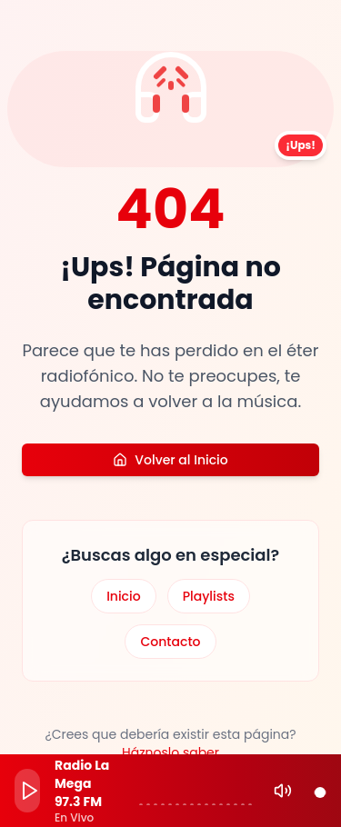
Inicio (123, 596)
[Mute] (282, 790)
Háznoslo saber (170, 752)
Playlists (209, 596)
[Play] (27, 790)
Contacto (170, 642)
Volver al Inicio (170, 460)
